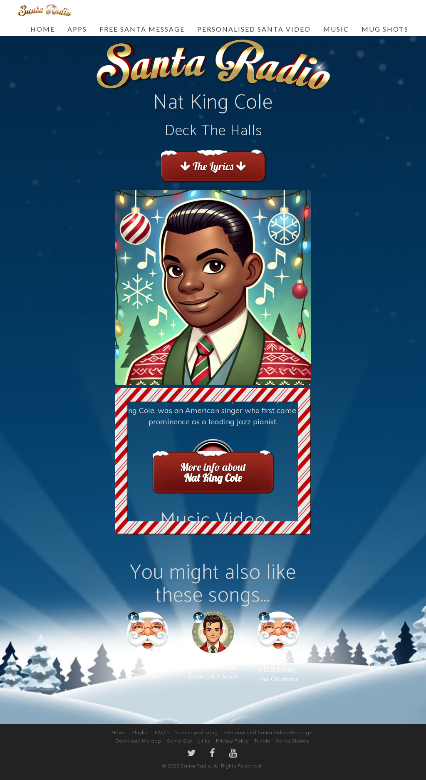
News (118, 732)
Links (204, 741)
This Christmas (278, 655)
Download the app (138, 741)
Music (336, 29)
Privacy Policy (232, 741)
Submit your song (196, 732)
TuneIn (262, 741)
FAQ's (162, 732)
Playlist (140, 732)
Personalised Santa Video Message (267, 732)
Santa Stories (292, 741)
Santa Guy (179, 741)
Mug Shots (385, 29)
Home (42, 29)
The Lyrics (212, 166)
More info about (213, 472)
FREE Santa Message (142, 29)
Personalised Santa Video (254, 29)
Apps (77, 29)
